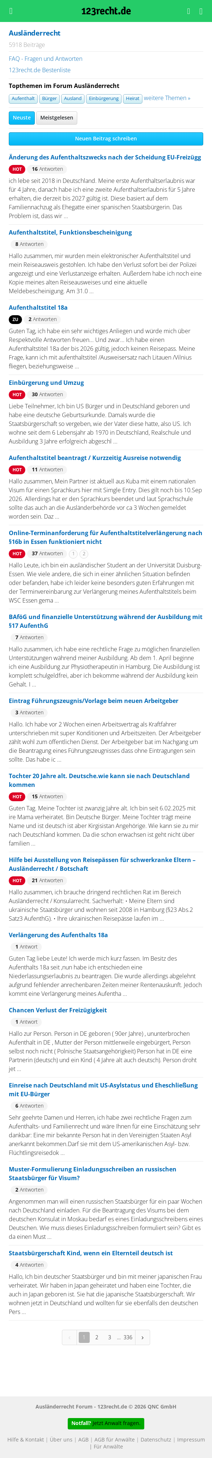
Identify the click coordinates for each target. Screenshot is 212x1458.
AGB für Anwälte (114, 1440)
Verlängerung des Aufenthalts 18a (58, 935)
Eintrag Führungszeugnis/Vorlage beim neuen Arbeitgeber (93, 701)
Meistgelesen (56, 118)
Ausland (73, 98)
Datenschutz (156, 1440)
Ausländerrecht (34, 33)
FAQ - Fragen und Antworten (45, 59)
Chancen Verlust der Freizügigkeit (58, 1010)
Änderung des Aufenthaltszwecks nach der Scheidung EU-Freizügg (105, 158)
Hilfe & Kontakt (25, 1440)
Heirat (133, 98)
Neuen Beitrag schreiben (106, 138)
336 (128, 1337)
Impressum (191, 1440)
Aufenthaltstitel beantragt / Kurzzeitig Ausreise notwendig (95, 458)
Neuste (22, 118)
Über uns (61, 1440)
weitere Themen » (167, 98)
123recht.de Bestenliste (40, 70)
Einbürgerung (104, 98)
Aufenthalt (23, 98)
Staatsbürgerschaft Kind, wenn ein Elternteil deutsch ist (91, 1253)
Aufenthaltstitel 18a (38, 308)
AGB (83, 1440)
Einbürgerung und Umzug (46, 383)
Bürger (49, 98)
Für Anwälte (108, 1447)
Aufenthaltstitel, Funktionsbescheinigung (70, 233)
